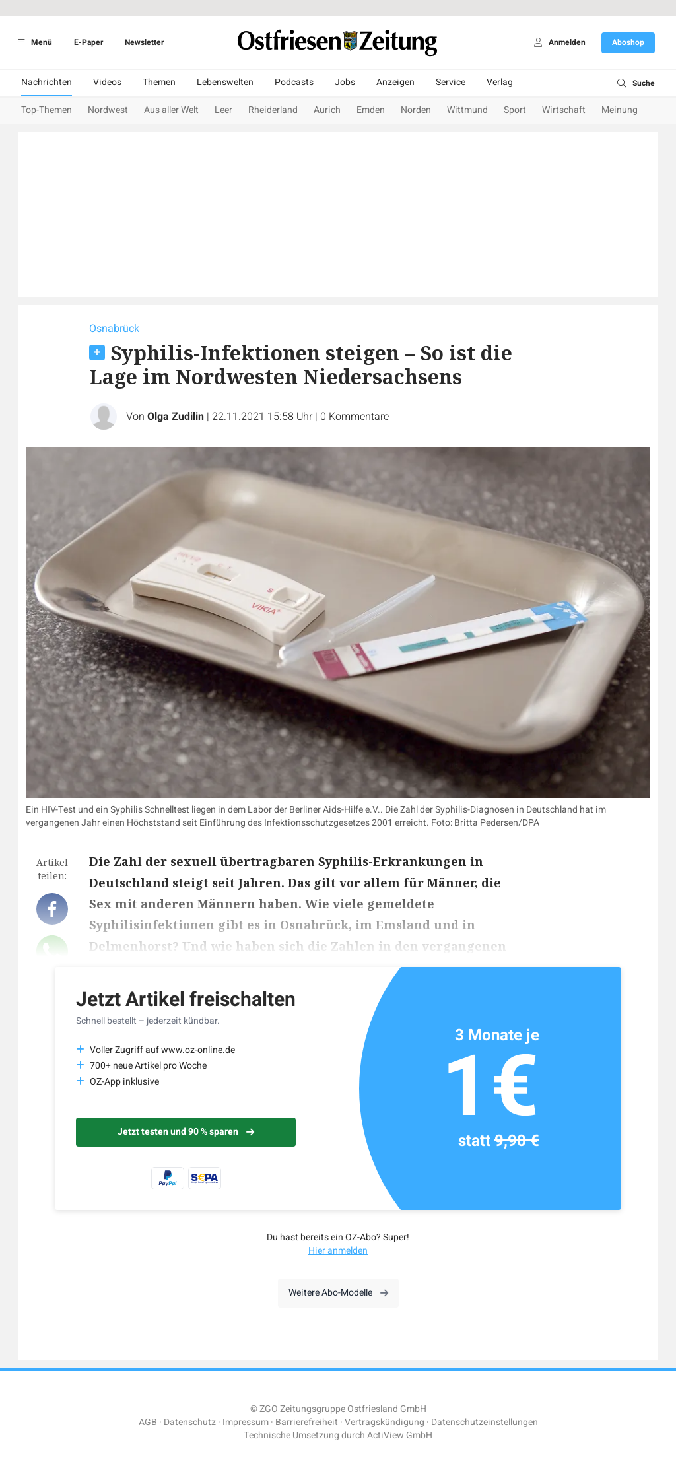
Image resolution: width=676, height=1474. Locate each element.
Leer (223, 110)
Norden (416, 110)
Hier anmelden (338, 1250)
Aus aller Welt (171, 110)
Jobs (345, 82)
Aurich (327, 110)
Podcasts (294, 82)
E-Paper (88, 42)
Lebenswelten (225, 82)
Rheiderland (273, 110)
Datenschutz (190, 1422)
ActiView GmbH (399, 1435)
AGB (148, 1422)
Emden (370, 110)
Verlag (500, 82)
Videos (107, 82)
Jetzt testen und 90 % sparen (186, 1132)
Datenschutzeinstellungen (484, 1422)
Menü (32, 42)
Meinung (619, 110)
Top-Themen (46, 110)
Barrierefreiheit (306, 1422)
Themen (159, 82)
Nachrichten (46, 82)
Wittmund (467, 110)
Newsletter (144, 42)
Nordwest (108, 110)
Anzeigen (395, 82)
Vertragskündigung (384, 1422)
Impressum (245, 1422)
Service (450, 82)
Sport (515, 110)
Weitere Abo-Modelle (338, 1293)
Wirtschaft (564, 110)
